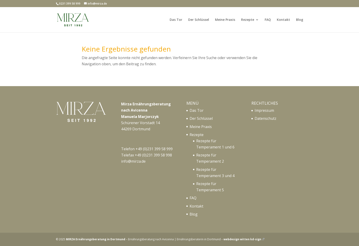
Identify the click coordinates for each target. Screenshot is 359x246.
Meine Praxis (225, 20)
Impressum (264, 110)
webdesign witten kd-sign (243, 239)
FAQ (268, 20)
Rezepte (247, 20)
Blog (299, 20)
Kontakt (283, 20)
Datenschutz (265, 118)
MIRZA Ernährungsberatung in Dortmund (95, 239)
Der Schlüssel (198, 20)
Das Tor (176, 20)
